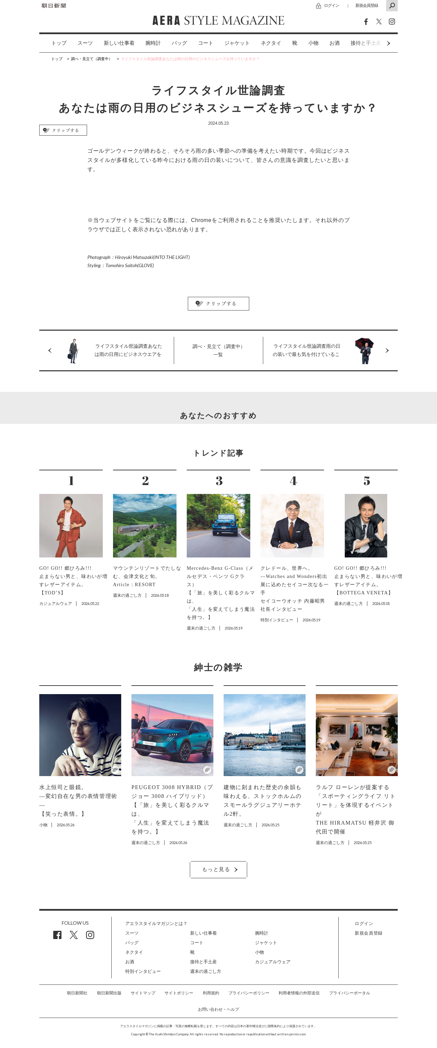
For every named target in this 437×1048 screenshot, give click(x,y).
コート (205, 43)
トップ (59, 43)
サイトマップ (143, 993)
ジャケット (237, 43)
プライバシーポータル (349, 993)
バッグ (179, 43)
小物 (313, 43)
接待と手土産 (203, 961)
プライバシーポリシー (248, 993)
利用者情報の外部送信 (299, 993)
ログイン (331, 5)
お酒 (334, 43)
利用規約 (211, 993)
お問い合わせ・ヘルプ (218, 1009)
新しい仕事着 (119, 43)
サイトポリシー (179, 993)
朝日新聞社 (77, 993)
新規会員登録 (366, 5)
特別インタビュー (143, 971)
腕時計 (153, 43)
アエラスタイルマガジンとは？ (156, 923)
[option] (53, 43)
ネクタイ (271, 43)
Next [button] (375, 43)
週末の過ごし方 (205, 971)
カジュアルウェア (273, 961)
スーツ (85, 43)
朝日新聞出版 (109, 993)
